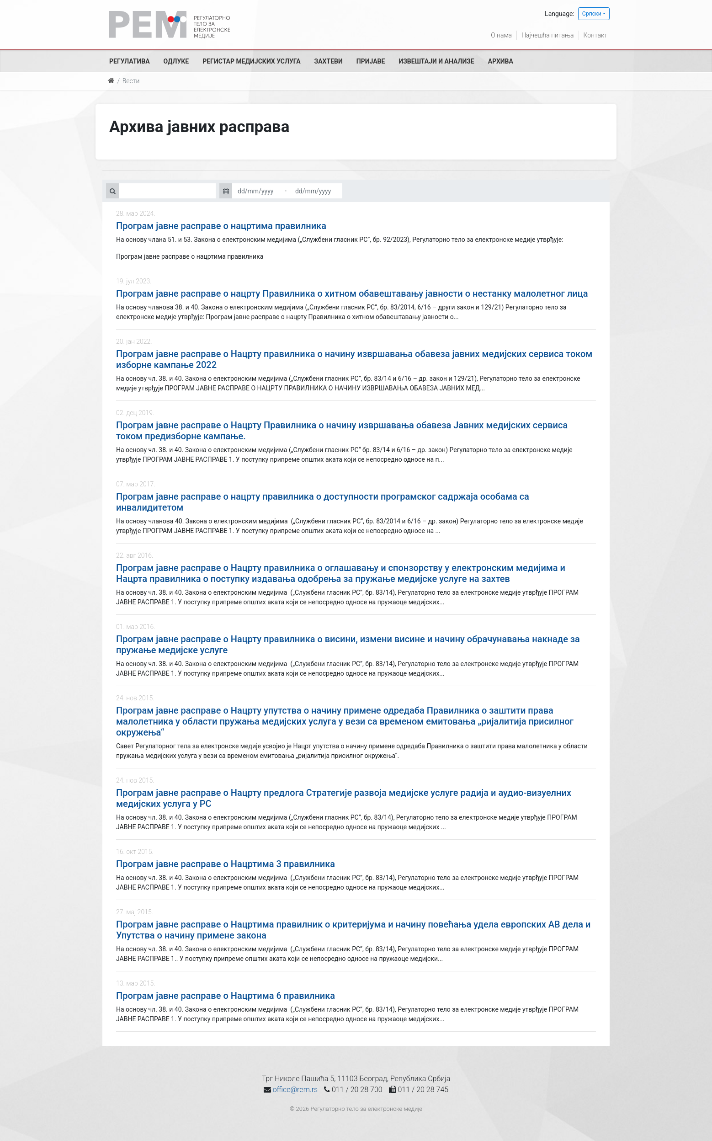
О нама (501, 35)
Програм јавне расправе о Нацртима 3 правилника (225, 863)
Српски (591, 14)
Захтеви (328, 61)
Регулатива (129, 61)
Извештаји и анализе (436, 61)
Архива (500, 61)
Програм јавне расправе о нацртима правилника (221, 225)
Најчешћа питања (547, 35)
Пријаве (370, 61)
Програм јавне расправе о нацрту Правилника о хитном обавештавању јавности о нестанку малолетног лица (352, 293)
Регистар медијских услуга (251, 61)
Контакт (595, 35)
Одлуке (176, 61)
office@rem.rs (295, 1089)
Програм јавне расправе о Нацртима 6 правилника (225, 995)
